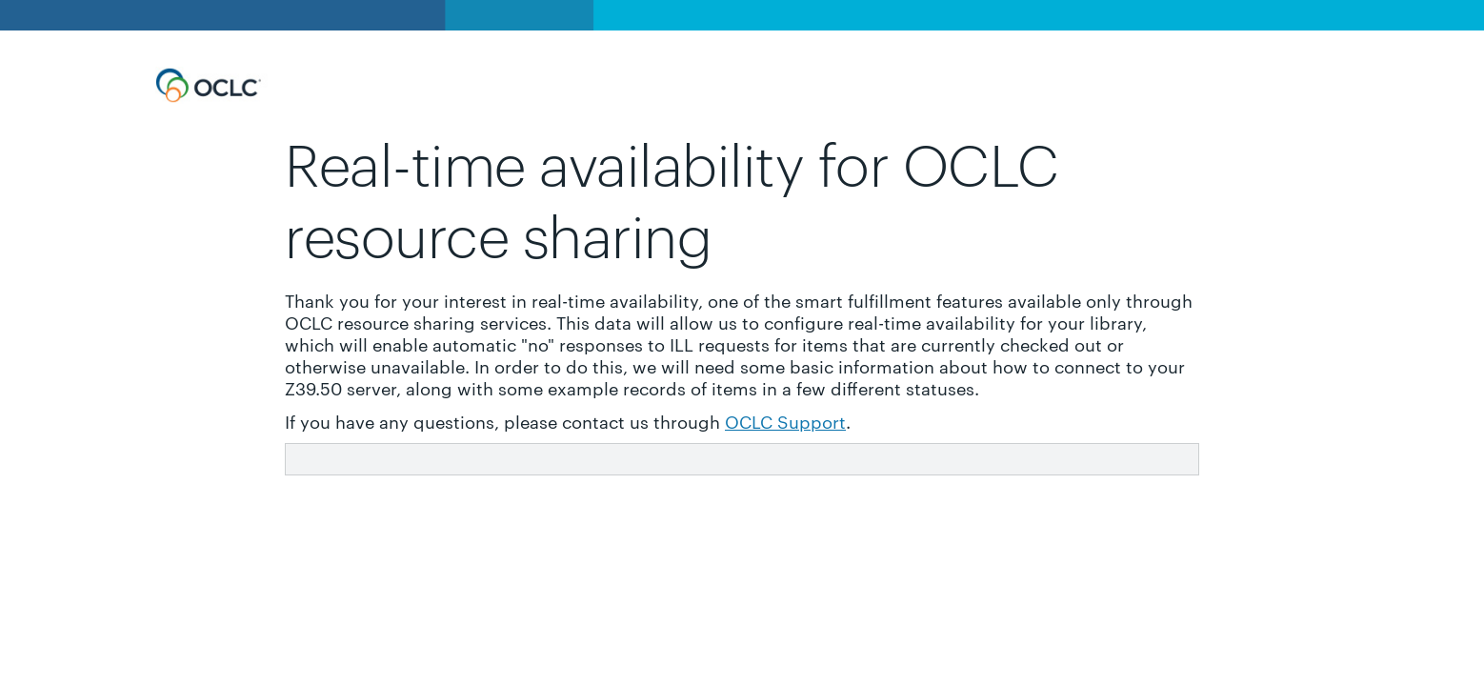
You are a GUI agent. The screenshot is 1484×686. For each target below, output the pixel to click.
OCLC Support (785, 421)
